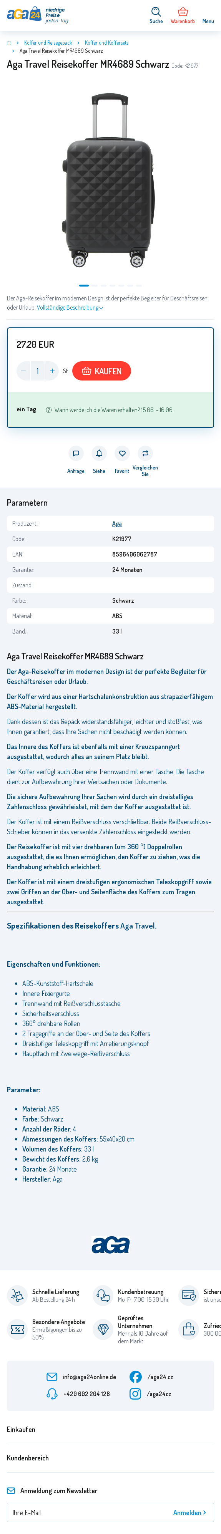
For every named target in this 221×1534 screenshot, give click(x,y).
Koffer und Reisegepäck (48, 42)
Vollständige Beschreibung (67, 307)
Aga (117, 523)
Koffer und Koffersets (106, 42)
